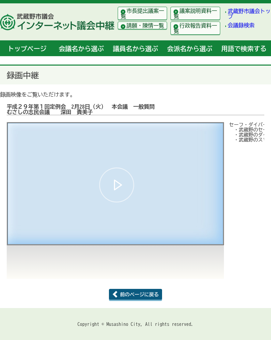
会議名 (81, 48)
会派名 (189, 48)
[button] (117, 185)
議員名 (135, 48)
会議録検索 (241, 25)
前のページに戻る (139, 294)
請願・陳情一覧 (145, 25)
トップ (27, 48)
